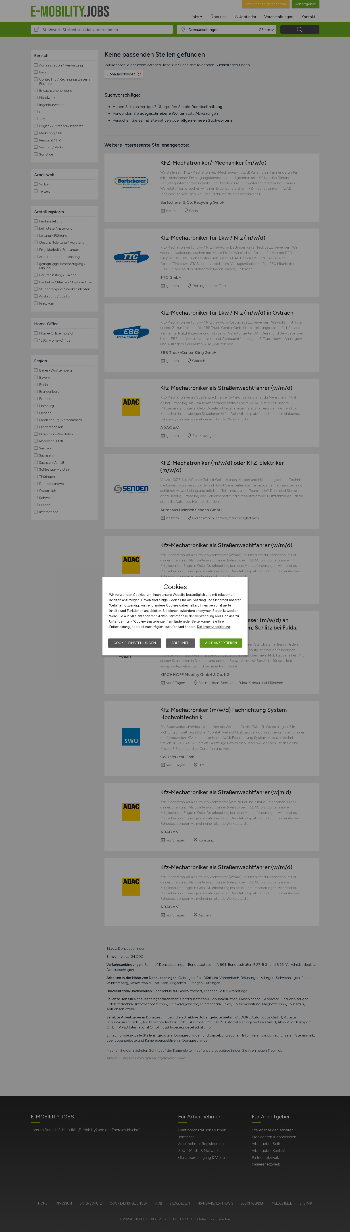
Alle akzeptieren (221, 643)
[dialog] (175, 616)
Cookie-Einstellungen (135, 643)
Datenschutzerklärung (213, 627)
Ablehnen (180, 643)
